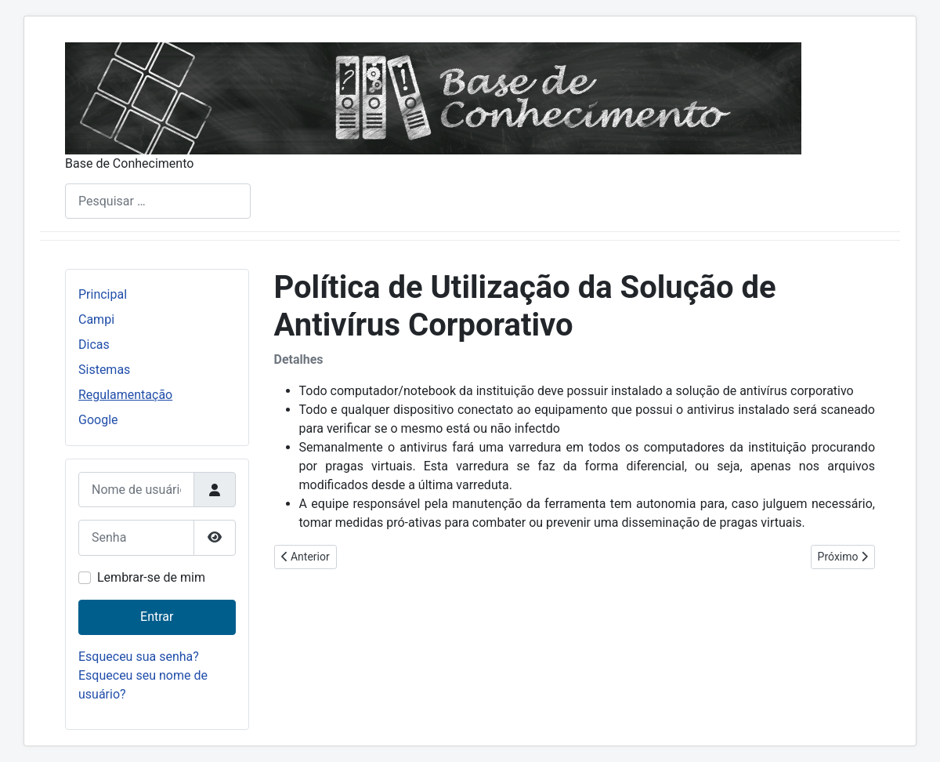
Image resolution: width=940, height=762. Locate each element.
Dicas (94, 344)
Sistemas (104, 369)
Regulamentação (125, 394)
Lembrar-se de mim (151, 577)
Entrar (156, 616)
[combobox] (158, 201)
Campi (96, 319)
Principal (102, 294)
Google (98, 419)
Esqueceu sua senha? (138, 656)
